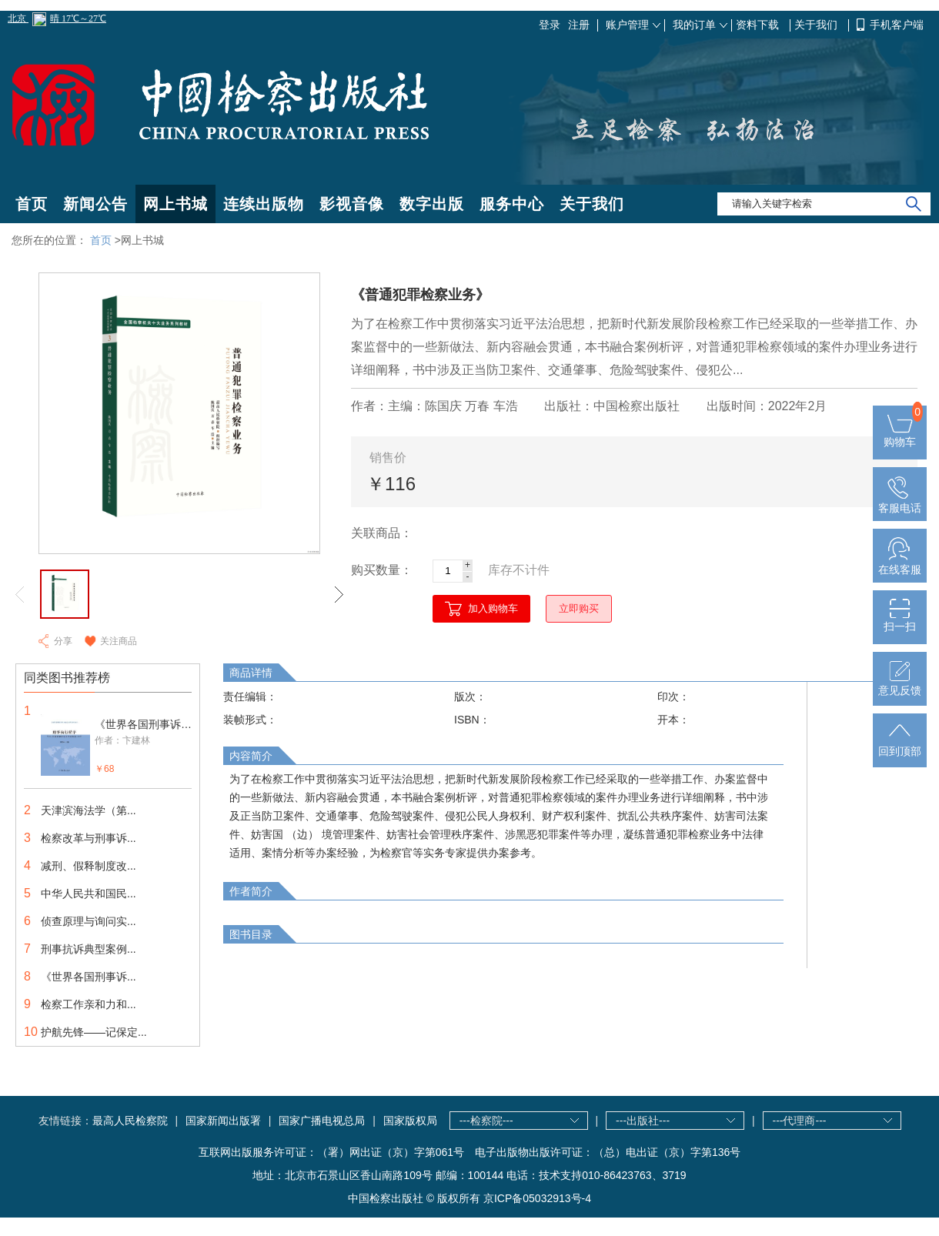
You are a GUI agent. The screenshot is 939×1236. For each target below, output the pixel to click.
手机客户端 (897, 24)
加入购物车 (493, 608)
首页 (31, 203)
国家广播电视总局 (322, 1120)
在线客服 (899, 563)
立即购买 (579, 608)
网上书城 (175, 203)
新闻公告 (95, 203)
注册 (579, 24)
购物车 (900, 435)
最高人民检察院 (130, 1120)
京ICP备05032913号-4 (537, 1198)
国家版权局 (410, 1120)
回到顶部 (899, 745)
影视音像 (351, 203)
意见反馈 (899, 684)
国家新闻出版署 (223, 1120)
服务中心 (512, 203)
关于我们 (817, 24)
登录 (549, 24)
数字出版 (431, 203)
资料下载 (759, 24)
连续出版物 (263, 203)
